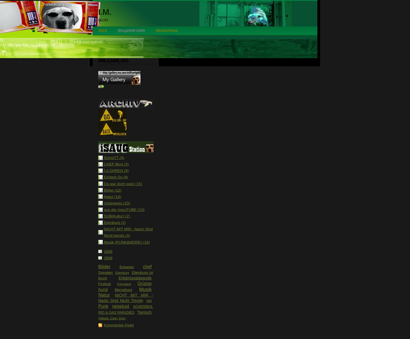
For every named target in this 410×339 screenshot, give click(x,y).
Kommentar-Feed (119, 325)
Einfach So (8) (116, 177)
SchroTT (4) (114, 158)
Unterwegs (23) (117, 203)
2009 (108, 251)
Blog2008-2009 (131, 30)
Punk (103, 306)
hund (103, 289)
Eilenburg (122, 272)
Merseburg (123, 290)
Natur (104, 295)
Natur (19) (112, 197)
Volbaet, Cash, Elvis (112, 318)
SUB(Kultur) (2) (117, 216)
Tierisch (144, 312)
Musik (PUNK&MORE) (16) (127, 242)
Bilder (104, 266)
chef (147, 266)
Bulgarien (126, 267)
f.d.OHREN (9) (116, 171)
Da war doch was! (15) (123, 184)
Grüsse (145, 283)
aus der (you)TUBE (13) (124, 210)
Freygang (124, 284)
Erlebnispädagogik (135, 278)
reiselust (120, 306)
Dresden (105, 272)
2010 (102, 30)
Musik (145, 289)
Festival (104, 284)
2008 (108, 258)
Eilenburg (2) (115, 222)
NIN (149, 300)
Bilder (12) (113, 190)
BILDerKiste (167, 30)
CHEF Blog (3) (116, 164)
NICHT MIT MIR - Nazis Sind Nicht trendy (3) (128, 232)
